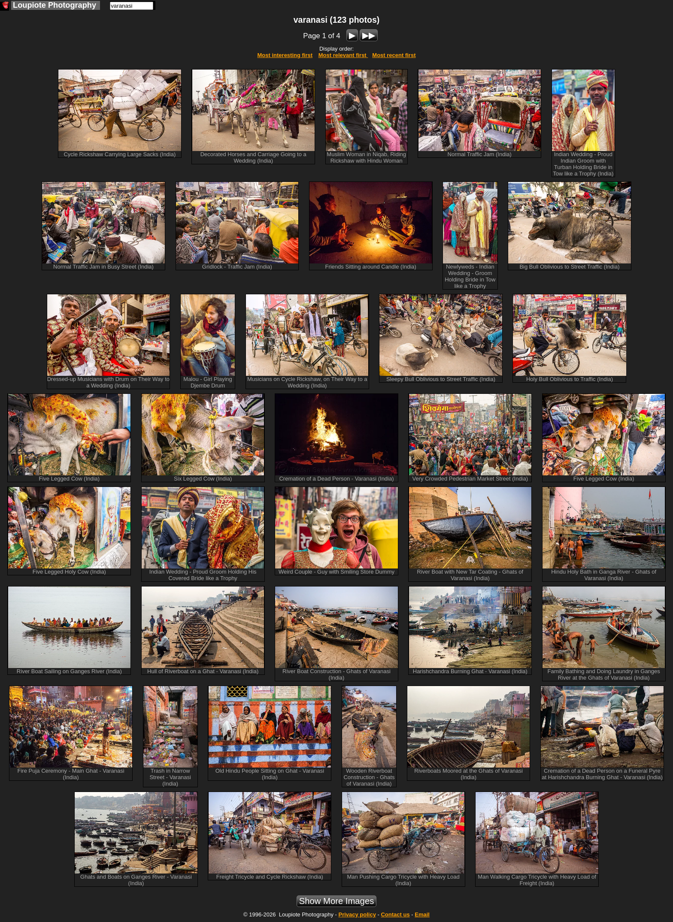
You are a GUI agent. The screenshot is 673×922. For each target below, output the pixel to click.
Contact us (395, 914)
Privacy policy (357, 914)
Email (422, 914)
